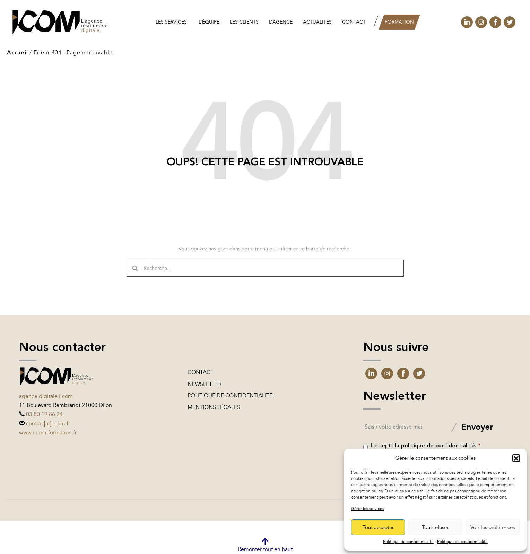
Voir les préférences (492, 527)
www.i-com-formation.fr (48, 433)
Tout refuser (435, 527)
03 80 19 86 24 (44, 414)
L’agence (281, 22)
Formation (399, 22)
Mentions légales (214, 407)
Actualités (317, 22)
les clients (244, 22)
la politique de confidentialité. (436, 446)
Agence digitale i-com (46, 396)
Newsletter (204, 384)
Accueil (17, 53)
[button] (516, 458)
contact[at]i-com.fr (48, 424)
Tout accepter (378, 527)
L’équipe (209, 22)
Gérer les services (367, 508)
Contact (354, 22)
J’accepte (425, 445)
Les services (171, 22)
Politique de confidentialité (408, 541)
